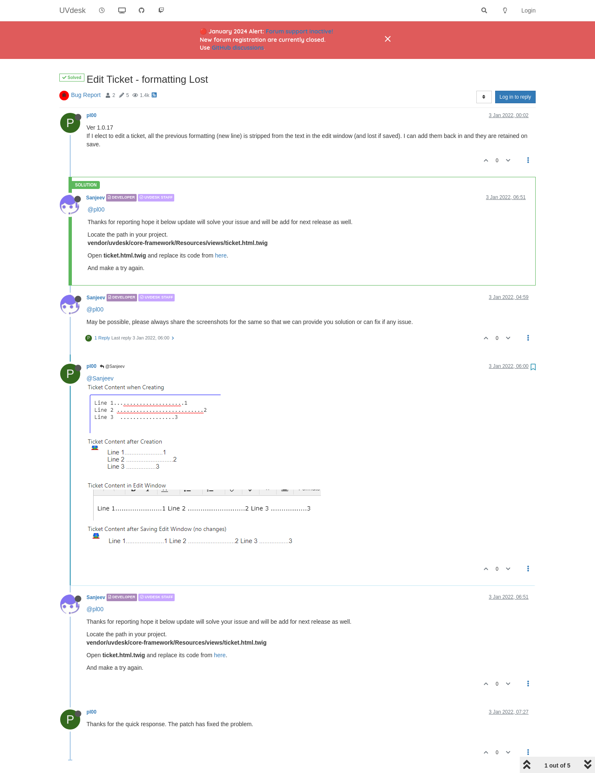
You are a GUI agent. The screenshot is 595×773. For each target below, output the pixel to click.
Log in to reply (515, 97)
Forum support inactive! (299, 31)
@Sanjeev (112, 366)
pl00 (91, 115)
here (221, 255)
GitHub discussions (238, 47)
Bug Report (86, 95)
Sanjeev (95, 198)
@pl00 (96, 209)
